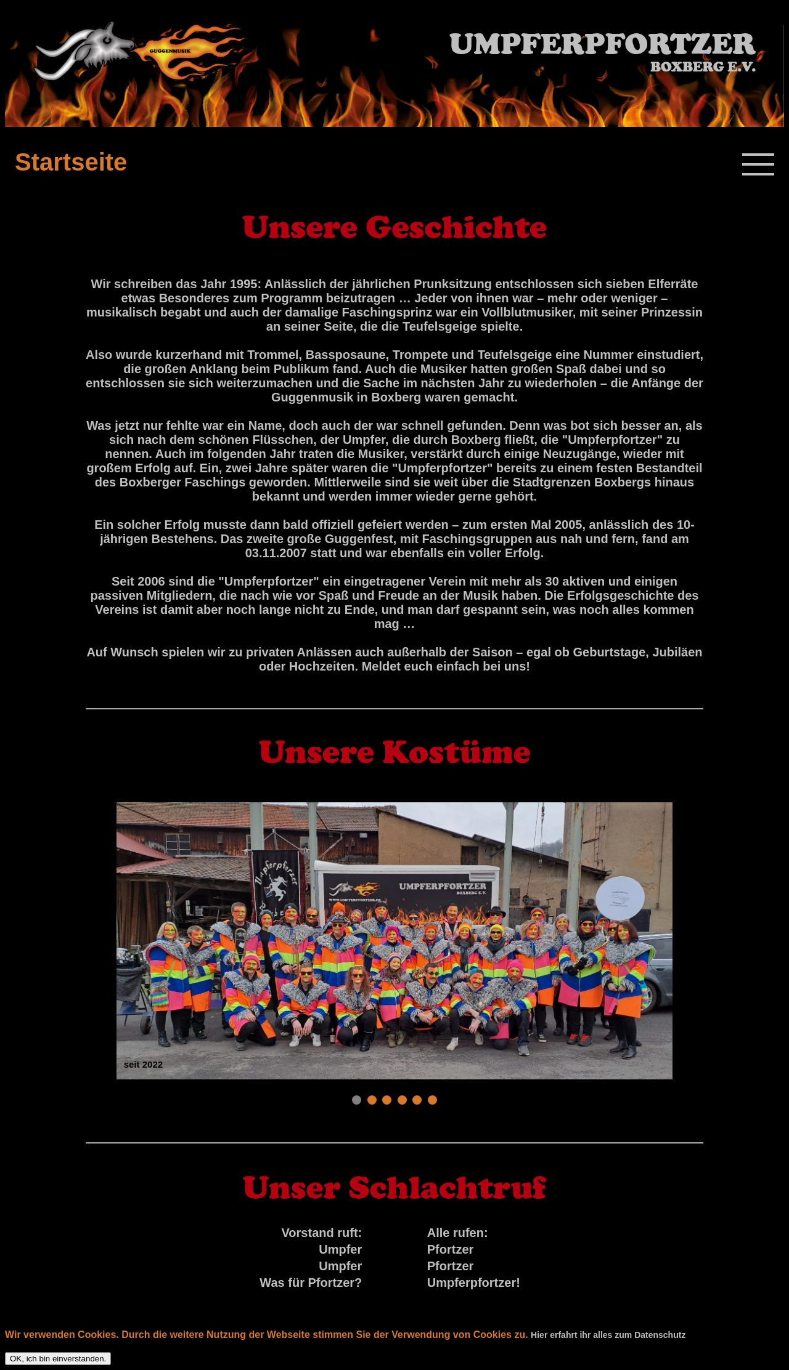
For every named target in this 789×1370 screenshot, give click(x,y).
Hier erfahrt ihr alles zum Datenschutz (608, 1335)
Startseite (71, 161)
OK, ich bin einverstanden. (58, 1358)
